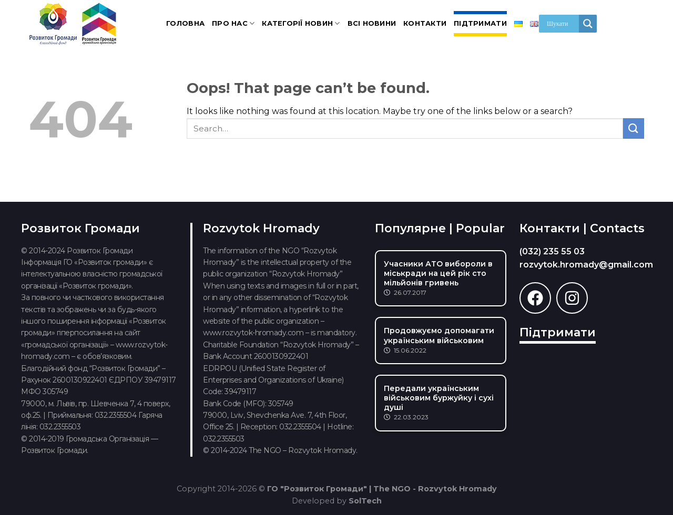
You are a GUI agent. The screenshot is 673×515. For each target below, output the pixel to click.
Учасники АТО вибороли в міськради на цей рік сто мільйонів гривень (438, 273)
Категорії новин (301, 23)
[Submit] (633, 128)
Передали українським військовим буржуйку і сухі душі (439, 398)
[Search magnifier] (588, 24)
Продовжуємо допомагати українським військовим (439, 335)
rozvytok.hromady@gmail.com (586, 265)
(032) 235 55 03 (552, 251)
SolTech (365, 501)
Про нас (233, 23)
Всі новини (372, 23)
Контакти (424, 23)
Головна (185, 23)
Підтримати (480, 23)
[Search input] (561, 24)
